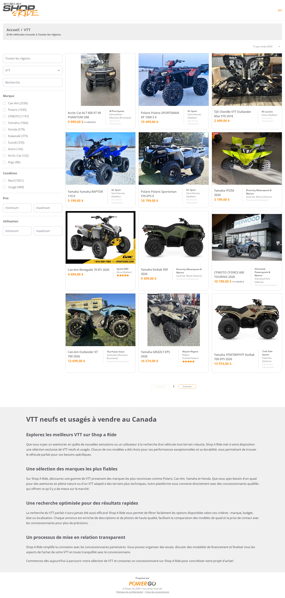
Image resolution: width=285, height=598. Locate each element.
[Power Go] (142, 583)
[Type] (33, 70)
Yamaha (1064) (18, 123)
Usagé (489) (16, 187)
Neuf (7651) (16, 181)
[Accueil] (22, 10)
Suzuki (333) (16, 142)
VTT (27, 29)
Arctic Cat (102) (18, 156)
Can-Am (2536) (18, 103)
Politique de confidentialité (129, 591)
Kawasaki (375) (18, 136)
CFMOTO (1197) (18, 116)
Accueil (13, 29)
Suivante (187, 386)
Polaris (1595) (17, 110)
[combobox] (33, 58)
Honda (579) (16, 129)
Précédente (160, 386)
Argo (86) (14, 162)
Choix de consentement (157, 591)
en (280, 10)
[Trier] (266, 46)
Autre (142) (15, 149)
